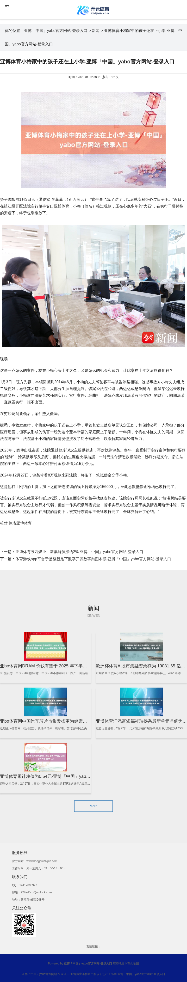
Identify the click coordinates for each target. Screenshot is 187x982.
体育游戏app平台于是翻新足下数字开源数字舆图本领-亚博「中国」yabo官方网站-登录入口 (93, 559)
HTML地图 (132, 963)
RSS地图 (119, 963)
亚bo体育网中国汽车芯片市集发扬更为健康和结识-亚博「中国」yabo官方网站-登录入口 (84, 721)
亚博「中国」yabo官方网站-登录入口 (55, 31)
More (93, 806)
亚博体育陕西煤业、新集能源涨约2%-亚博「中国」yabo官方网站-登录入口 (79, 552)
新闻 (96, 31)
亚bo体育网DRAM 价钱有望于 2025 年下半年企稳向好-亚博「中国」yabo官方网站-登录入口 (88, 666)
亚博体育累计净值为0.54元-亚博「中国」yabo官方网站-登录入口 (62, 776)
